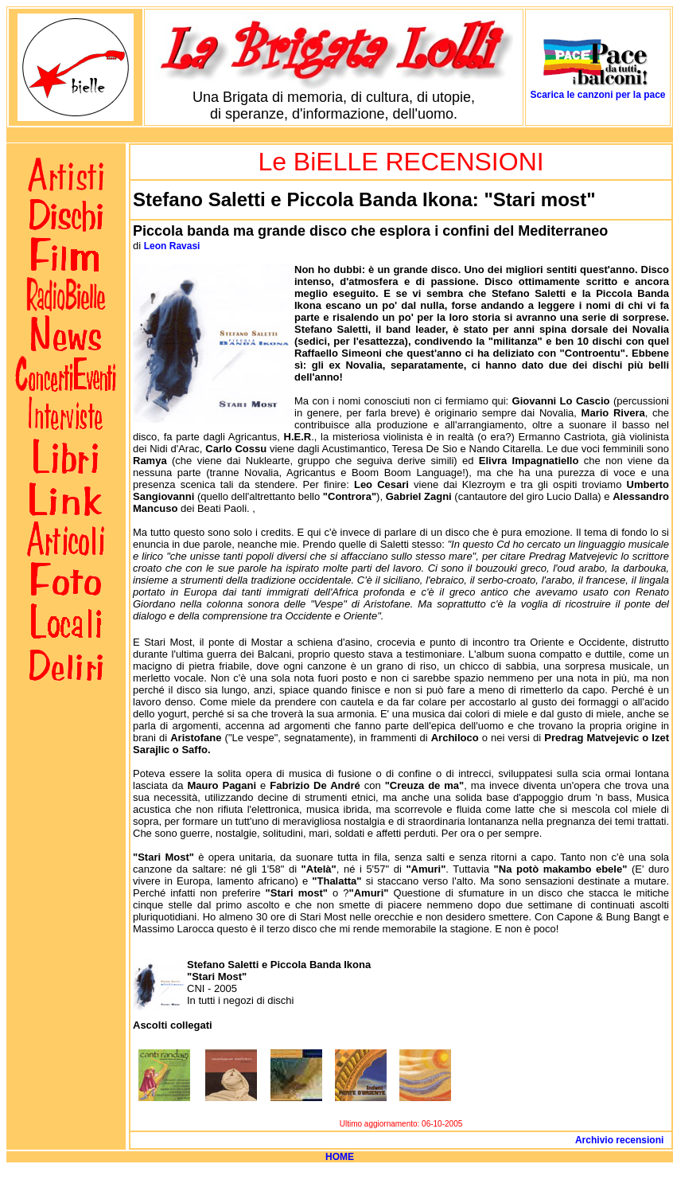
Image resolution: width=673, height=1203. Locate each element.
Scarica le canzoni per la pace (597, 94)
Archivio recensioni (622, 1140)
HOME (339, 1156)
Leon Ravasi (172, 246)
